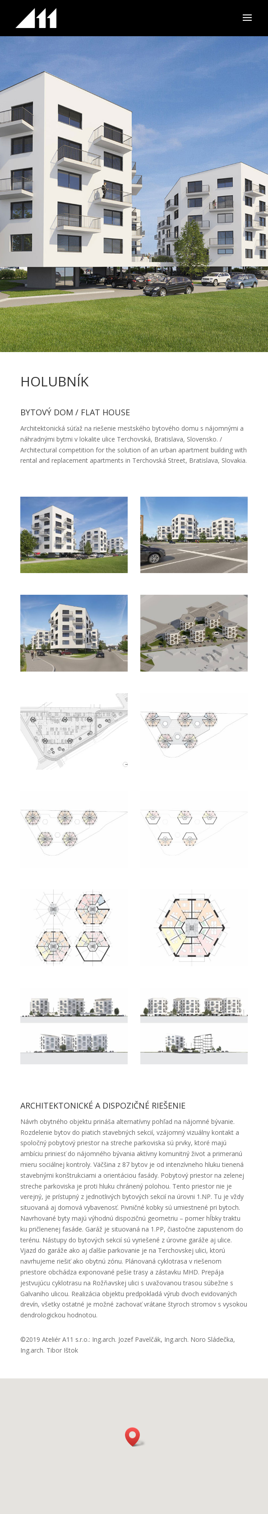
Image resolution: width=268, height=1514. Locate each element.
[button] (135, 1437)
